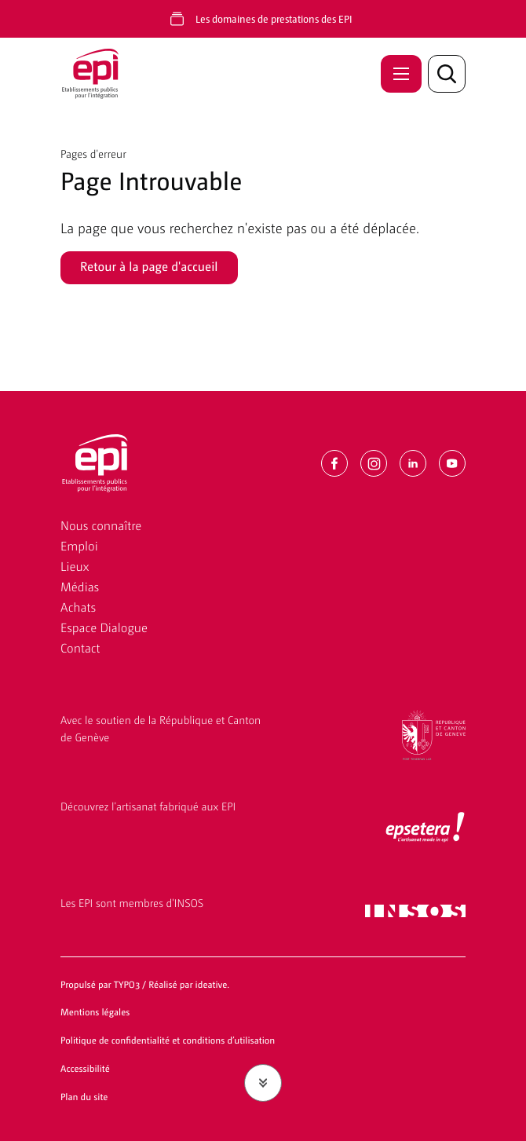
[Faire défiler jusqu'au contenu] (263, 1083)
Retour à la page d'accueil (149, 266)
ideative (211, 984)
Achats (78, 606)
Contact (80, 647)
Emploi (79, 545)
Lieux (74, 566)
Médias (79, 586)
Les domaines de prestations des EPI (273, 18)
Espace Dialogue (104, 627)
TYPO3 (127, 984)
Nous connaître (100, 525)
